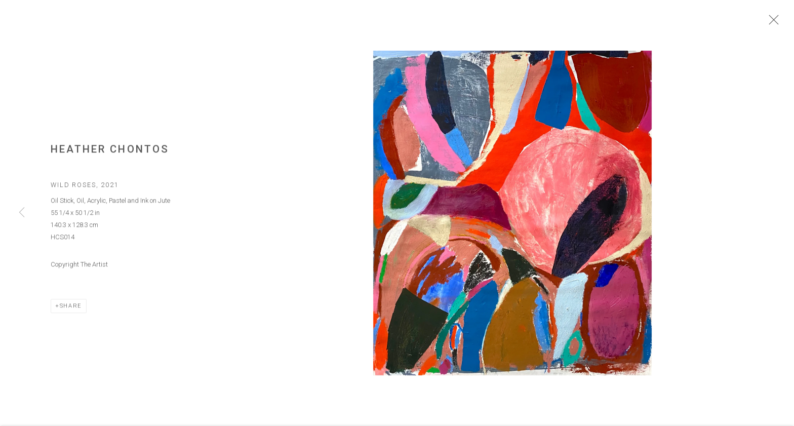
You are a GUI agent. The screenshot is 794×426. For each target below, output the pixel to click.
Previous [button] (22, 213)
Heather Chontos (110, 151)
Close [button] (771, 22)
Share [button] (71, 307)
